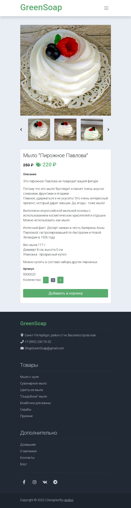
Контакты (27, 457)
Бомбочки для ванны (35, 403)
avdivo (68, 500)
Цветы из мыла (31, 390)
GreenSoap (41, 7)
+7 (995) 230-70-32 (38, 342)
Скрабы (25, 409)
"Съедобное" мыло (33, 396)
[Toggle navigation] (106, 8)
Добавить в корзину (65, 293)
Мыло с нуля (29, 377)
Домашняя (28, 444)
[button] (21, 129)
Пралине (26, 416)
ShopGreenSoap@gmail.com (44, 348)
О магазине (28, 451)
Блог (23, 464)
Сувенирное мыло (33, 383)
